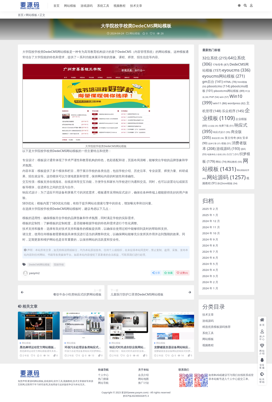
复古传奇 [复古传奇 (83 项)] (233, 137)
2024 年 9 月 (210, 239)
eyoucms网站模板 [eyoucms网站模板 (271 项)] (223, 76)
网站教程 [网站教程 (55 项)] (234, 161)
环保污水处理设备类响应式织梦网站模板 (83, 348)
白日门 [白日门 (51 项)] (233, 154)
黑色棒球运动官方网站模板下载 (38, 348)
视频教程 (208, 345)
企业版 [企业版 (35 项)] (213, 125)
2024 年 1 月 (210, 288)
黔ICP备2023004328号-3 (136, 395)
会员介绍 (143, 374)
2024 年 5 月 (210, 263)
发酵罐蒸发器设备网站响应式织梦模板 (172, 348)
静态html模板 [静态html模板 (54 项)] (227, 183)
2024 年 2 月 (210, 282)
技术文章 (208, 314)
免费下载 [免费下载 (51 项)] (226, 125)
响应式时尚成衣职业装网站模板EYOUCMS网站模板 (127, 348)
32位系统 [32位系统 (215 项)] (215, 57)
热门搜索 (103, 378)
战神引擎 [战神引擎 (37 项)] (214, 143)
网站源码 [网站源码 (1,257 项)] (226, 177)
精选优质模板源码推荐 (216, 326)
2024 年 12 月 (211, 221)
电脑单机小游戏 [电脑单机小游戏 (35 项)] (216, 154)
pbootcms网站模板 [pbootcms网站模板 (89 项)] (229, 90)
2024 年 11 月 (211, 227)
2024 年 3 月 (210, 276)
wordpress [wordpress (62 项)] (236, 103)
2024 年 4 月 (210, 269)
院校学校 (59, 264)
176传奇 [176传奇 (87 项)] (221, 64)
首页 (21, 15)
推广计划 (143, 382)
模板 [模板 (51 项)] (226, 143)
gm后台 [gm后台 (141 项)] (212, 81)
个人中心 (103, 374)
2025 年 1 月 (210, 215)
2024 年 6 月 (210, 257)
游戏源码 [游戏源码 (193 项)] (228, 148)
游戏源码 (208, 320)
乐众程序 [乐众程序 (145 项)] (233, 110)
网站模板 (31, 15)
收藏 (168, 272)
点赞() (182, 272)
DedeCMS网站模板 (39, 264)
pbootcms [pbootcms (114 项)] (218, 86)
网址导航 (103, 382)
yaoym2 (31, 273)
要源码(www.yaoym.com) (134, 392)
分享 (156, 272)
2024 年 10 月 (211, 233)
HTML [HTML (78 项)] (230, 81)
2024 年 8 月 (210, 245)
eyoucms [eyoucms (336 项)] (236, 70)
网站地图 (143, 378)
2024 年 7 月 (210, 251)
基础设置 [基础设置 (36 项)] (218, 137)
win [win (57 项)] (224, 96)
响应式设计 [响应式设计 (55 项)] (221, 132)
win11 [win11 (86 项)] (220, 103)
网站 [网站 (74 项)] (221, 161)
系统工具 (208, 333)
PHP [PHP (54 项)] (214, 96)
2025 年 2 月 (210, 208)
